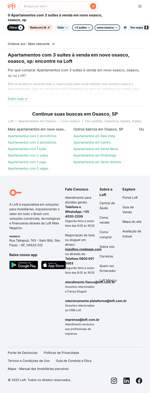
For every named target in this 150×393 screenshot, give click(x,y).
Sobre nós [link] (106, 247)
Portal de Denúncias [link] (23, 353)
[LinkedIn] (126, 381)
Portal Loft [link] (130, 198)
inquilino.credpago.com (83, 249)
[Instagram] (114, 381)
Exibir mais (18, 98)
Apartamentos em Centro (92, 142)
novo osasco (70, 121)
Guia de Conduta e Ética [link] (73, 361)
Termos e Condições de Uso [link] (29, 361)
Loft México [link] (108, 280)
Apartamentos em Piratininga (94, 155)
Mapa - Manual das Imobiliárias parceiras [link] (38, 369)
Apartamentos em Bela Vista (94, 136)
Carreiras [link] (106, 256)
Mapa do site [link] (132, 222)
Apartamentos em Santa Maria (95, 149)
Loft (10, 121)
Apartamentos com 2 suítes (28, 155)
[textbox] (58, 6)
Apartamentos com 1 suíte (27, 149)
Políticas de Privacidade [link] (61, 353)
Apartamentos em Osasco (37, 121)
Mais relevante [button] (39, 44)
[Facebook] (139, 381)
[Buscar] (93, 6)
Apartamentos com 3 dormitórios (32, 142)
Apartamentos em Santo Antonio (97, 162)
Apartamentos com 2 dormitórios (32, 136)
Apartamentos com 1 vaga (27, 162)
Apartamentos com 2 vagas (28, 168)
